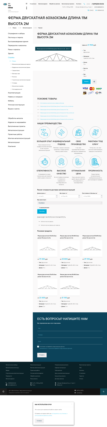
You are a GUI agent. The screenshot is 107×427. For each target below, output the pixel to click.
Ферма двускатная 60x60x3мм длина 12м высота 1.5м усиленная (57, 113)
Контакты (78, 4)
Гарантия (81, 382)
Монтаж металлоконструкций (37, 374)
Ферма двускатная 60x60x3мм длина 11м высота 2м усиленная (56, 106)
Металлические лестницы (12, 374)
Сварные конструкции (60, 374)
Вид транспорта (41, 200)
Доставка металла (59, 385)
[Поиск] (103, 398)
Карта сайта (80, 397)
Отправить (42, 361)
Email (39, 348)
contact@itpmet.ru (99, 7)
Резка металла (33, 385)
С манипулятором (44, 207)
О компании (33, 4)
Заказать (86, 81)
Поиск (32, 391)
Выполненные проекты (68, 4)
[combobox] (70, 203)
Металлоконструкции (35, 371)
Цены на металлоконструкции (62, 380)
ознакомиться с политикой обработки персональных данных (56, 355)
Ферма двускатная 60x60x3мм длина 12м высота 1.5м (54, 109)
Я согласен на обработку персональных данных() (56, 354)
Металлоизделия (42, 4)
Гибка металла (58, 377)
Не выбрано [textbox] (42, 203)
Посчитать (42, 211)
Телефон (40, 341)
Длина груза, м (41, 193)
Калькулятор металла (60, 382)
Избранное (58, 391)
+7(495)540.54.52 (98, 4)
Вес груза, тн (63, 193)
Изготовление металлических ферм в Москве (52, 103)
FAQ (80, 374)
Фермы (7, 377)
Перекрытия (9, 382)
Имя (39, 335)
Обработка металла (54, 4)
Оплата (81, 385)
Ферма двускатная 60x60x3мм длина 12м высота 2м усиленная (56, 119)
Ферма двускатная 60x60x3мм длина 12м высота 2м (53, 116)
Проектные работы (35, 377)
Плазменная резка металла (61, 371)
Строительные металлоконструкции (15, 380)
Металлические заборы (11, 371)
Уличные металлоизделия (36, 380)
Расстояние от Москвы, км (89, 193)
